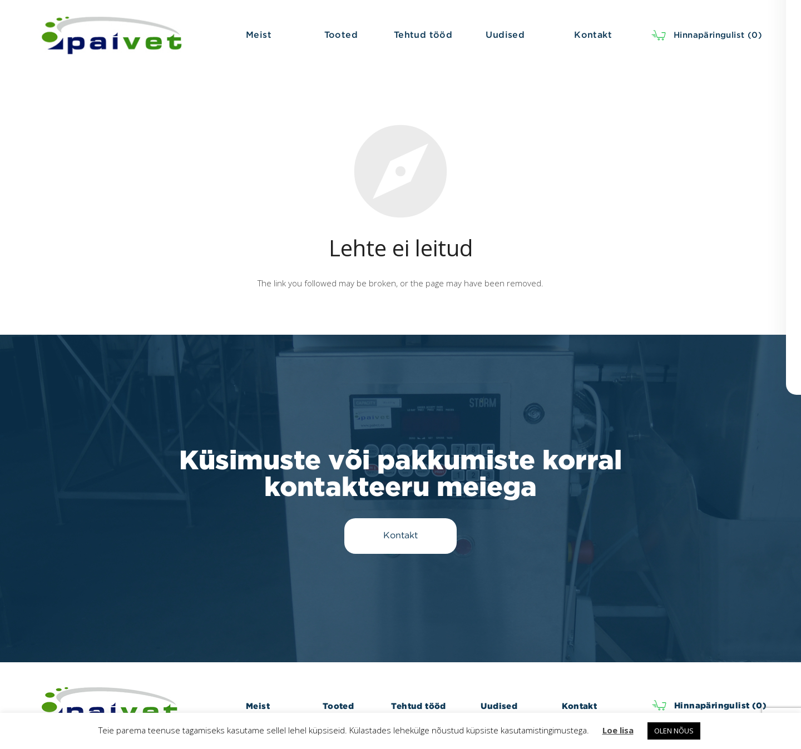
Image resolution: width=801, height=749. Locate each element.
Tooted (338, 706)
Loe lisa (618, 730)
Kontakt (579, 706)
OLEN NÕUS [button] (674, 731)
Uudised (499, 706)
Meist (258, 706)
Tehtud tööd (418, 706)
